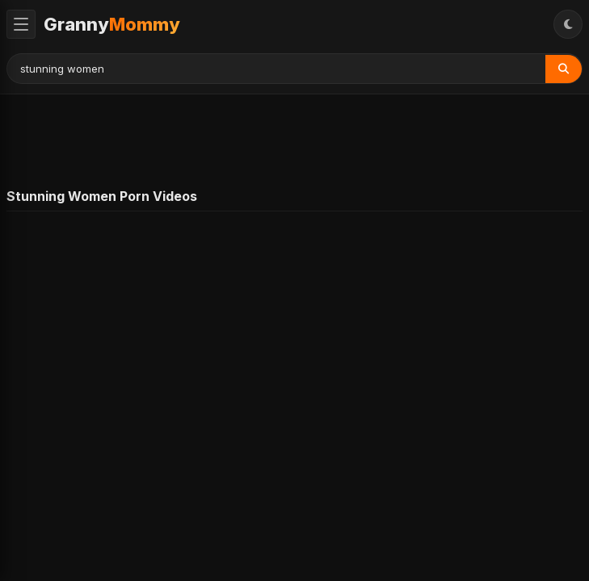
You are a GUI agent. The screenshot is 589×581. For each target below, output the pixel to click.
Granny (112, 24)
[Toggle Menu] (21, 24)
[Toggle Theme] (568, 24)
